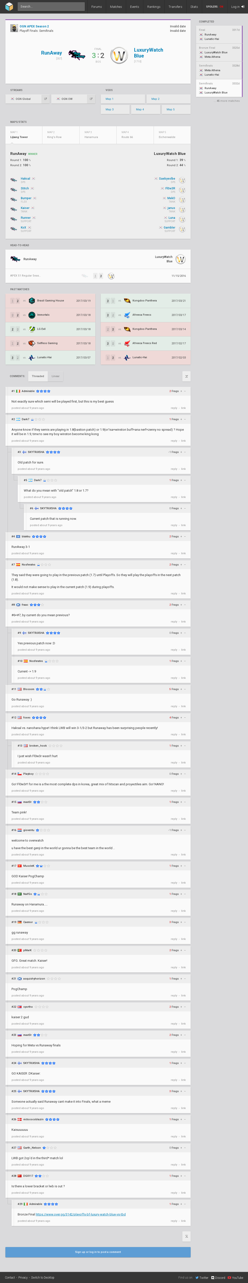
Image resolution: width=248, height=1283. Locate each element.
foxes (26, 717)
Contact (10, 1277)
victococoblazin (33, 1119)
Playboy (28, 773)
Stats (194, 7)
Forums (96, 7)
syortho (28, 1006)
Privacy (23, 1277)
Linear (56, 376)
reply (174, 408)
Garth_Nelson (32, 1147)
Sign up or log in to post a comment (98, 1252)
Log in (237, 7)
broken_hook (38, 745)
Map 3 (109, 109)
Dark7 (25, 419)
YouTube (235, 1277)
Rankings (154, 7)
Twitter (202, 1277)
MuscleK (28, 865)
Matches (116, 7)
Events (134, 7)
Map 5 (170, 109)
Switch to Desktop (42, 1277)
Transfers (175, 7)
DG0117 (28, 1176)
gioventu (28, 830)
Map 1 (109, 99)
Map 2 (155, 99)
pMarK (27, 950)
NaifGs (27, 894)
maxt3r (27, 802)
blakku (26, 536)
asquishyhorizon (34, 978)
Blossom (28, 689)
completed (206, 22)
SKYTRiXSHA (36, 452)
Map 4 (140, 109)
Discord (218, 1278)
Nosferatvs (28, 564)
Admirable (28, 391)
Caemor (28, 922)
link (183, 408)
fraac (25, 604)
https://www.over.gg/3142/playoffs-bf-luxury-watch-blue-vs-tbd (81, 1214)
